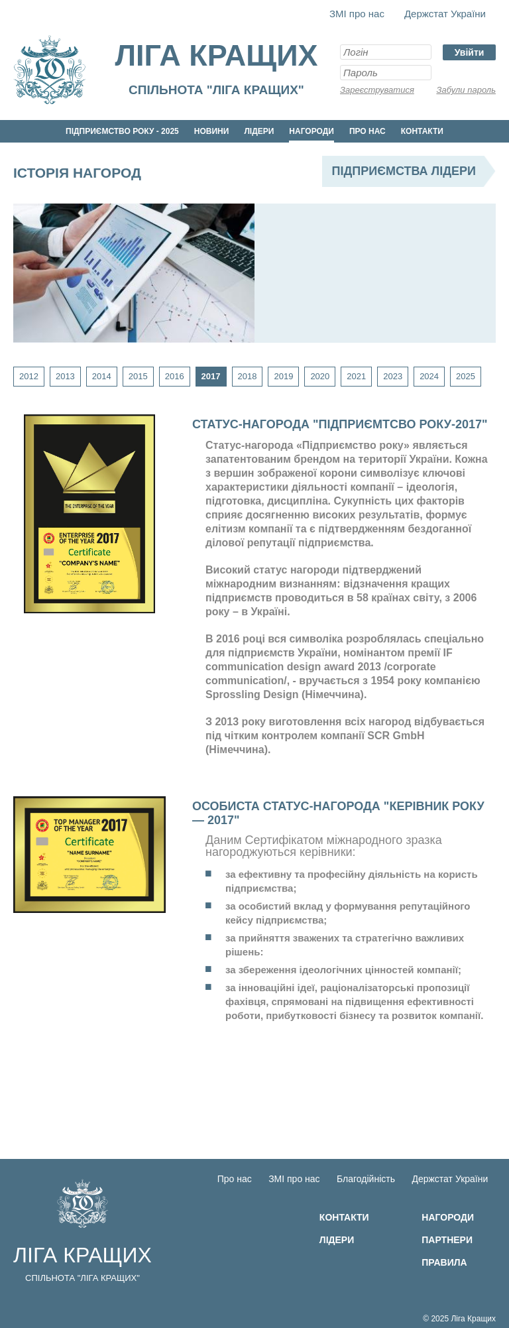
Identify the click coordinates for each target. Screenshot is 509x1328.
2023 (392, 376)
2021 (356, 376)
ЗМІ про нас (356, 13)
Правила (444, 1262)
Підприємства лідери (404, 171)
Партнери (447, 1240)
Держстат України (445, 13)
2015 (138, 376)
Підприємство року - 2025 (122, 131)
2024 (429, 376)
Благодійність (366, 1179)
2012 (28, 376)
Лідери (259, 131)
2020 (319, 376)
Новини (211, 131)
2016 (174, 376)
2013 (65, 376)
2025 (465, 376)
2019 (283, 376)
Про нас (367, 131)
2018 (247, 376)
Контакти (422, 131)
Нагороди (311, 131)
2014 (101, 376)
